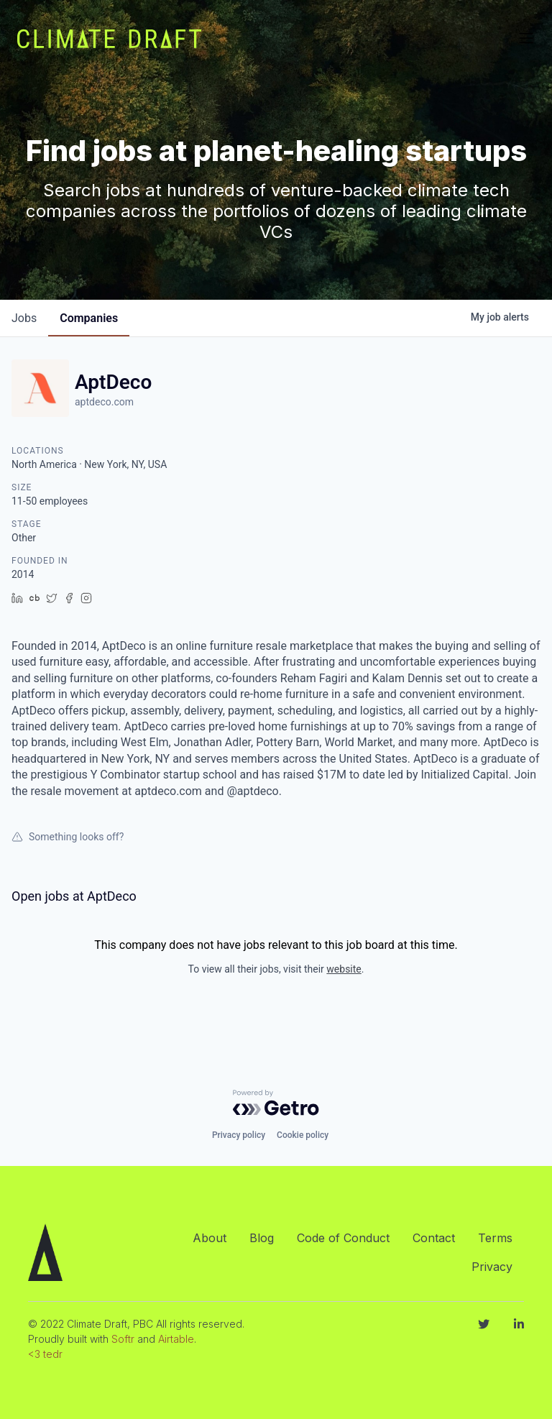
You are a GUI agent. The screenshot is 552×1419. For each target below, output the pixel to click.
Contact (434, 1238)
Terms (495, 1238)
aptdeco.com (104, 402)
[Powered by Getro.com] (276, 1103)
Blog (261, 1238)
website (343, 969)
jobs (24, 318)
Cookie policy (302, 1135)
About (209, 1238)
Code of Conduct (343, 1238)
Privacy (492, 1266)
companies (89, 318)
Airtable (176, 1339)
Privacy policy (238, 1135)
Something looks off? (68, 836)
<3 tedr (45, 1354)
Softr (122, 1339)
